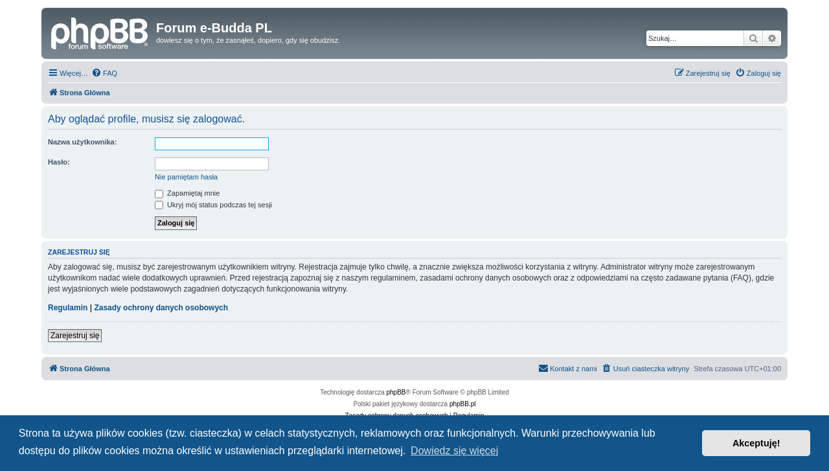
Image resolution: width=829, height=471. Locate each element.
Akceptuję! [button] (756, 443)
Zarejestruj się (75, 335)
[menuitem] (104, 73)
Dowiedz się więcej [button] (454, 450)
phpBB (396, 392)
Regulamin (67, 307)
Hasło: (59, 162)
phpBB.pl (462, 404)
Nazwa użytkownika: (82, 142)
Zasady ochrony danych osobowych (161, 307)
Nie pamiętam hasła (186, 177)
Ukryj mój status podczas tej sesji (213, 205)
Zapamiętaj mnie (187, 193)
